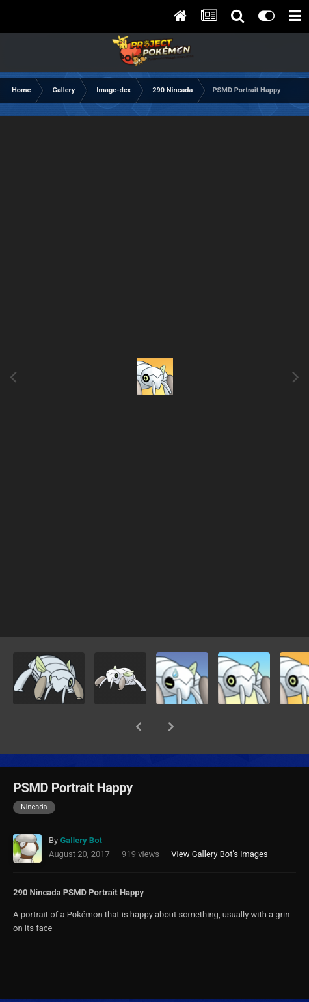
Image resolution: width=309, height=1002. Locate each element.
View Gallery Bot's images (219, 820)
